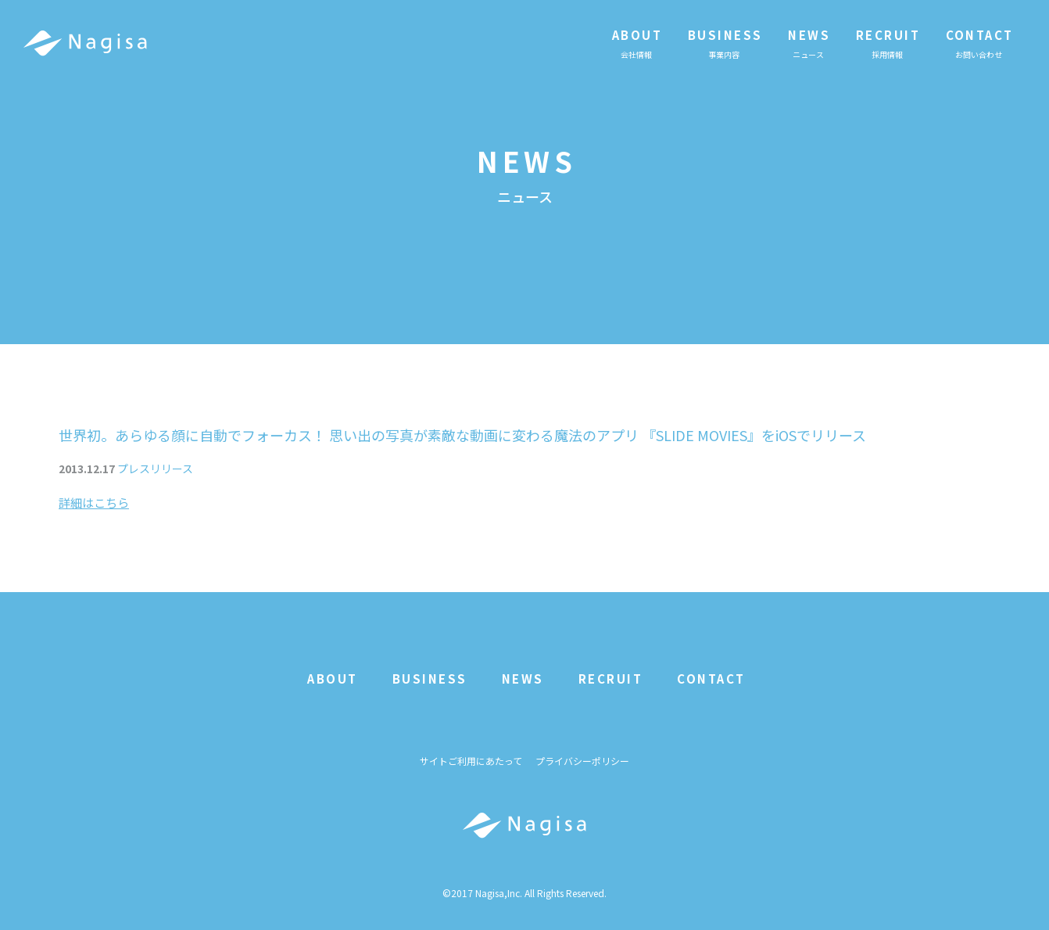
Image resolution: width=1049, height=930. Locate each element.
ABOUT (332, 678)
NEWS (523, 678)
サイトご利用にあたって (471, 760)
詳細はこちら (94, 502)
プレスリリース (155, 468)
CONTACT (711, 678)
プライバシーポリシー (582, 760)
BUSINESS (429, 678)
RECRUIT (610, 678)
